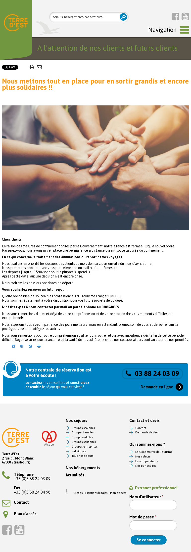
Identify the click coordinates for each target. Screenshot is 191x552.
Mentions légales (96, 493)
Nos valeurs (142, 456)
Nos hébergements (83, 468)
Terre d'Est (16, 23)
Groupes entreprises (84, 446)
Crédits (78, 493)
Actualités (75, 475)
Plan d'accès (20, 513)
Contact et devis (144, 420)
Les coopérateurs (146, 461)
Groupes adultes (82, 437)
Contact (15, 502)
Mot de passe (142, 517)
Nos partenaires (145, 465)
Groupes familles (83, 432)
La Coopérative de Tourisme (153, 452)
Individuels (79, 451)
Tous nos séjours (82, 456)
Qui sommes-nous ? (147, 444)
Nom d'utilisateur (146, 497)
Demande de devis (147, 432)
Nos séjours (76, 420)
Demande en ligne (157, 387)
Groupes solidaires (84, 442)
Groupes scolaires (83, 428)
